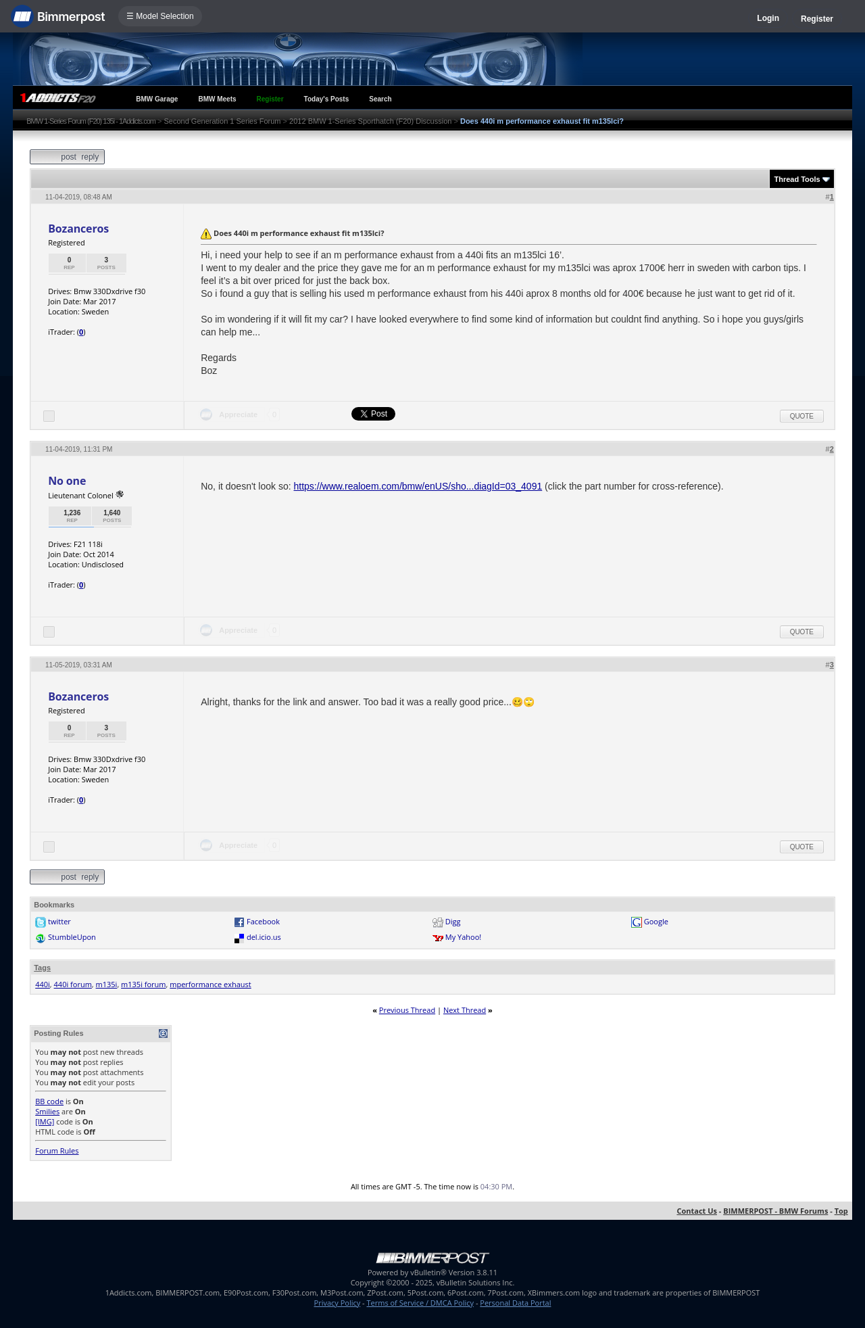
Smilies (47, 1111)
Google (656, 921)
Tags (42, 968)
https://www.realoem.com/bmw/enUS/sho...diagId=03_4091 (418, 486)
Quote (802, 416)
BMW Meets (217, 99)
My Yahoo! (463, 937)
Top (841, 1211)
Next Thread (464, 1010)
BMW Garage (157, 99)
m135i (107, 984)
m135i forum (143, 984)
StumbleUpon (72, 937)
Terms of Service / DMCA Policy (420, 1303)
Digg (453, 921)
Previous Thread (407, 1010)
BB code (49, 1101)
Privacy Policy (337, 1303)
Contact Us (696, 1211)
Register (817, 19)
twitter (59, 921)
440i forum (73, 984)
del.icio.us (264, 937)
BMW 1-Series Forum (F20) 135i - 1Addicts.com (90, 121)
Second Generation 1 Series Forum (222, 121)
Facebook (263, 921)
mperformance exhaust (210, 984)
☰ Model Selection (160, 16)
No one (67, 480)
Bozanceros (78, 228)
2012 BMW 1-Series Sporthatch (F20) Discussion (370, 121)
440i (42, 984)
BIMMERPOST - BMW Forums (775, 1211)
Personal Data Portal (515, 1303)
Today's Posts (326, 99)
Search (380, 99)
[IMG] (44, 1121)
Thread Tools (797, 179)
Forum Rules (56, 1150)
